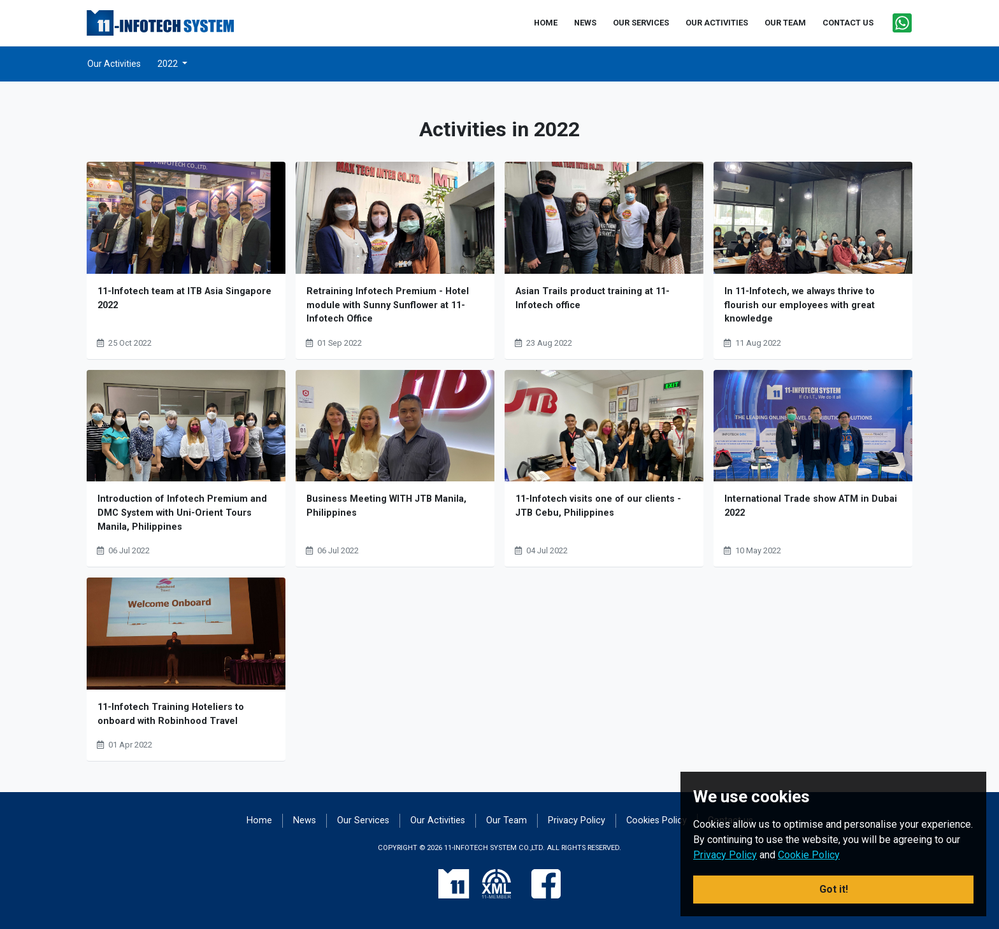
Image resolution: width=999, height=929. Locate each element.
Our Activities (114, 64)
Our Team (506, 820)
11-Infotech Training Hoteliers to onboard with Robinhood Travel (170, 714)
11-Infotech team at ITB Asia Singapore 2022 (184, 298)
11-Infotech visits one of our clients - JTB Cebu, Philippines (598, 505)
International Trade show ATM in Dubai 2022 (810, 505)
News (304, 820)
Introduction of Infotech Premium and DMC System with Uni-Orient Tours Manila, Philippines (182, 512)
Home (259, 820)
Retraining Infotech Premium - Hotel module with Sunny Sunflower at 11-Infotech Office (387, 305)
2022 (168, 64)
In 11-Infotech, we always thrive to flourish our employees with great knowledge (799, 305)
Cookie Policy (809, 855)
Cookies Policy (656, 820)
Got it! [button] (833, 889)
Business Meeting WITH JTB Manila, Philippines (386, 505)
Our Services (363, 820)
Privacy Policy (576, 820)
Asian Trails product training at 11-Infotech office (592, 298)
